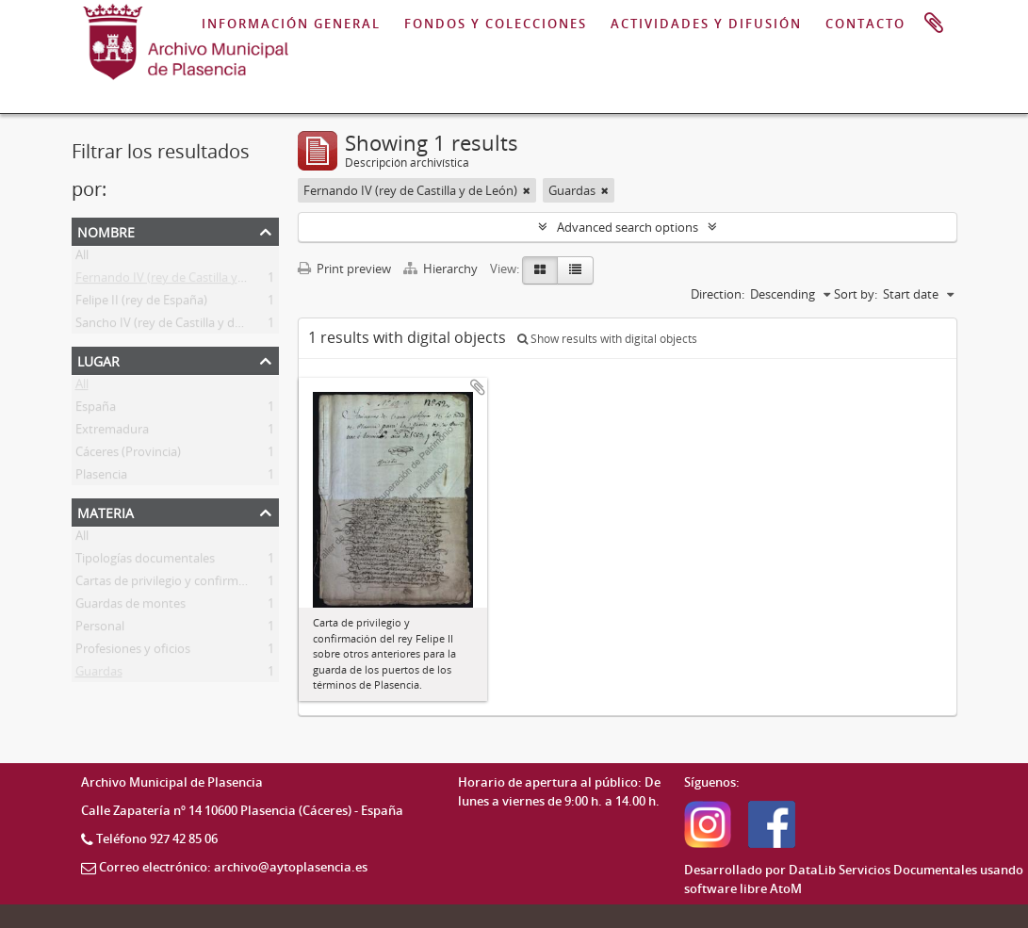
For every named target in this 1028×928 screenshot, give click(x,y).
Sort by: (855, 293)
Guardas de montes (130, 606)
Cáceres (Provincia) (128, 455)
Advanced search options (627, 227)
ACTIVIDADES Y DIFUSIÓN (706, 23)
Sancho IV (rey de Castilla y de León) (175, 325)
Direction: (717, 293)
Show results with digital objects (607, 339)
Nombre (106, 230)
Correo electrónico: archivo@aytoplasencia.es (233, 866)
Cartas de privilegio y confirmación (172, 584)
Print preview (344, 268)
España (95, 409)
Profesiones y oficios (132, 651)
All (82, 258)
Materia (105, 511)
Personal (99, 629)
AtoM (786, 888)
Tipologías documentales (145, 561)
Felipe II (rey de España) (141, 303)
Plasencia (101, 477)
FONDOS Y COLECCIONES (495, 23)
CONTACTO (865, 23)
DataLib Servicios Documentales (883, 869)
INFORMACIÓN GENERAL (291, 23)
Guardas (98, 674)
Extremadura (112, 432)
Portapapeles (933, 23)
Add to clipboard (477, 387)
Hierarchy (442, 268)
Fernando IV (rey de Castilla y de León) (182, 280)
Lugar (98, 359)
